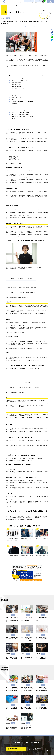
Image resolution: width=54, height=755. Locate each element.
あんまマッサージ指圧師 (16, 97)
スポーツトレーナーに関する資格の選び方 (20, 110)
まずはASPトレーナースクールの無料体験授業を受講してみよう (25, 121)
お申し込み (37, 2)
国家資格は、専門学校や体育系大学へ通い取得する (21, 114)
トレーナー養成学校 (21, 26)
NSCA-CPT (14, 105)
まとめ (13, 118)
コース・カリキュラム (30, 2)
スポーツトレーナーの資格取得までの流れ (20, 112)
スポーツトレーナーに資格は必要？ (19, 78)
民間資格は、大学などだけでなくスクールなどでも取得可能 (23, 116)
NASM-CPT (14, 107)
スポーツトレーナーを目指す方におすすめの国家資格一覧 (23, 91)
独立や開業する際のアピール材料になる (19, 88)
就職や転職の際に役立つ (16, 84)
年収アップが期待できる (16, 86)
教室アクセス (43, 2)
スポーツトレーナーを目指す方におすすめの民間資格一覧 (23, 101)
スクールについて (21, 2)
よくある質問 (38, 0)
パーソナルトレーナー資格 (30, 26)
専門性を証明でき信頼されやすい (18, 82)
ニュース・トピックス (29, 0)
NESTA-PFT (14, 103)
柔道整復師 (14, 93)
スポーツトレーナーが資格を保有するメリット (21, 80)
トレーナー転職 (13, 26)
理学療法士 (14, 95)
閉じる (43, 75)
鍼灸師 (13, 99)
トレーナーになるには (5, 26)
